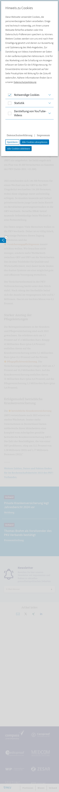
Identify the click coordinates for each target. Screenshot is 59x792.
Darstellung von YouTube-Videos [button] (25, 113)
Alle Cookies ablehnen (18, 148)
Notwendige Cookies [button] (22, 95)
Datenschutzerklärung (25, 82)
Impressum (43, 135)
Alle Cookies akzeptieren (34, 142)
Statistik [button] (14, 103)
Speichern (12, 142)
